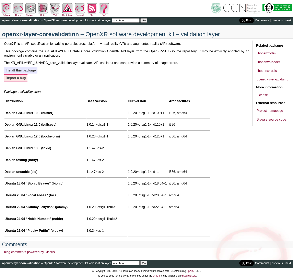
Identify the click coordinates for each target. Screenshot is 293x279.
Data (43, 13)
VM (55, 13)
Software (30, 13)
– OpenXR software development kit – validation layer (56, 20)
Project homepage (270, 110)
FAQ (104, 13)
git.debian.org (188, 275)
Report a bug (16, 78)
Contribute (67, 13)
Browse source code (271, 119)
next (288, 20)
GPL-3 (156, 275)
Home (18, 13)
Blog (92, 13)
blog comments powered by (29, 252)
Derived (80, 13)
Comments (262, 20)
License (262, 95)
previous (277, 20)
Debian (6, 13)
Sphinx (190, 271)
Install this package (21, 70)
